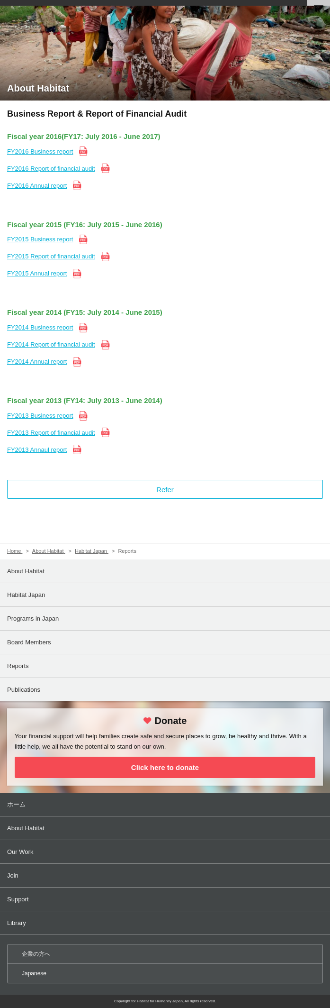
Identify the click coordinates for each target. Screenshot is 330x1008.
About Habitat (26, 571)
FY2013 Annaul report (37, 449)
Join (166, 875)
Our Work (166, 851)
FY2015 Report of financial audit (51, 256)
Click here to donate (165, 767)
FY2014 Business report (40, 327)
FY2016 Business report (40, 151)
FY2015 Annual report (37, 273)
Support (166, 899)
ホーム (166, 804)
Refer (165, 490)
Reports (18, 665)
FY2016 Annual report (37, 185)
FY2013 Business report (40, 415)
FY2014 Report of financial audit (51, 344)
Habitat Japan (26, 594)
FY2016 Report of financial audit (51, 168)
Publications (23, 689)
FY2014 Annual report (37, 361)
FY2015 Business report (40, 239)
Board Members (29, 642)
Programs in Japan (33, 618)
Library (166, 922)
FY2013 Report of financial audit (51, 432)
